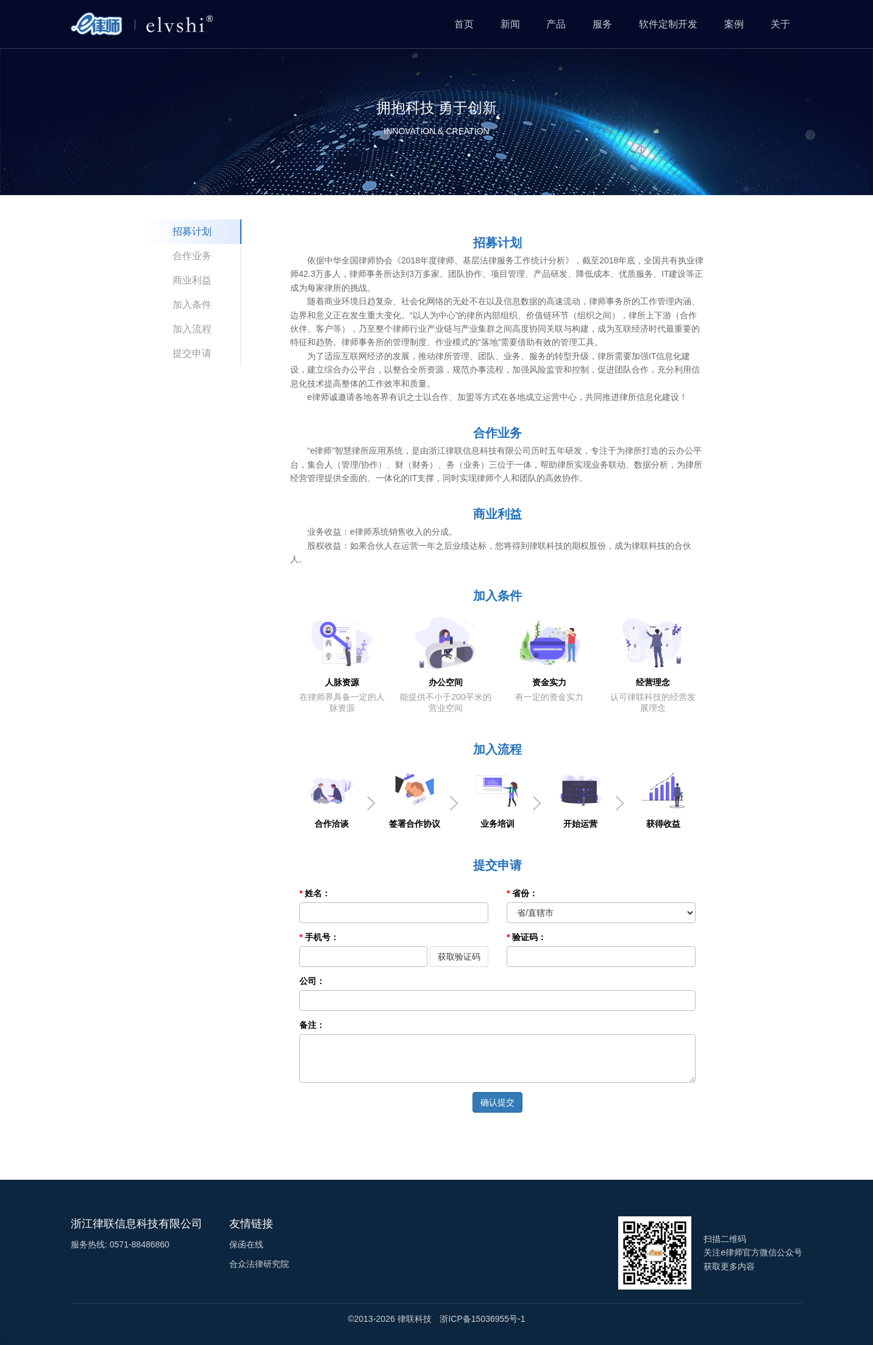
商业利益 (192, 280)
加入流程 (192, 329)
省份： (525, 893)
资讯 (8, 1339)
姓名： (317, 893)
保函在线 (246, 1244)
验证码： (529, 937)
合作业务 (192, 256)
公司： (312, 981)
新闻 (510, 24)
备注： (312, 1025)
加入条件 (192, 304)
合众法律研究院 (259, 1264)
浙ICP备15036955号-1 (482, 1319)
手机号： (322, 937)
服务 (602, 24)
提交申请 (192, 353)
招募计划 (192, 231)
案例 (734, 24)
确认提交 (497, 1102)
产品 (556, 24)
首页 (464, 24)
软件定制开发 (668, 24)
